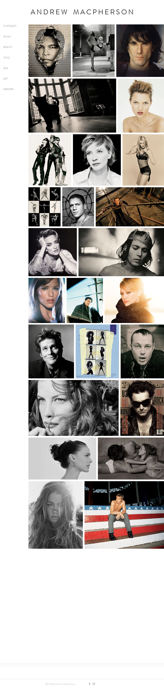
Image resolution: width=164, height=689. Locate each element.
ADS (5, 68)
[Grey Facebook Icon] (89, 683)
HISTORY (8, 89)
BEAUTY (7, 47)
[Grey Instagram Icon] (93, 683)
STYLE (6, 58)
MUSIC (7, 36)
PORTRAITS (9, 26)
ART (5, 79)
